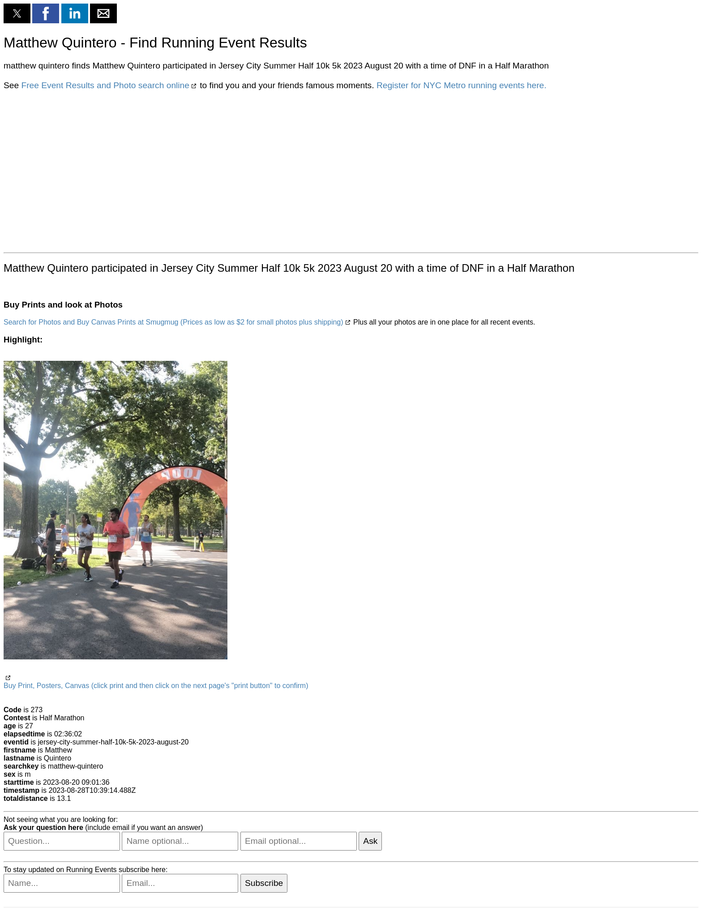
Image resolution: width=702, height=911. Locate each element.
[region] (351, 170)
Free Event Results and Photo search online (105, 85)
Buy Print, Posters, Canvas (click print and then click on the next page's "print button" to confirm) (156, 685)
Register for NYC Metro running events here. (462, 85)
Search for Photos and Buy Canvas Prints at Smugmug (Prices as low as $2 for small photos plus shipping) (173, 322)
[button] (17, 13)
